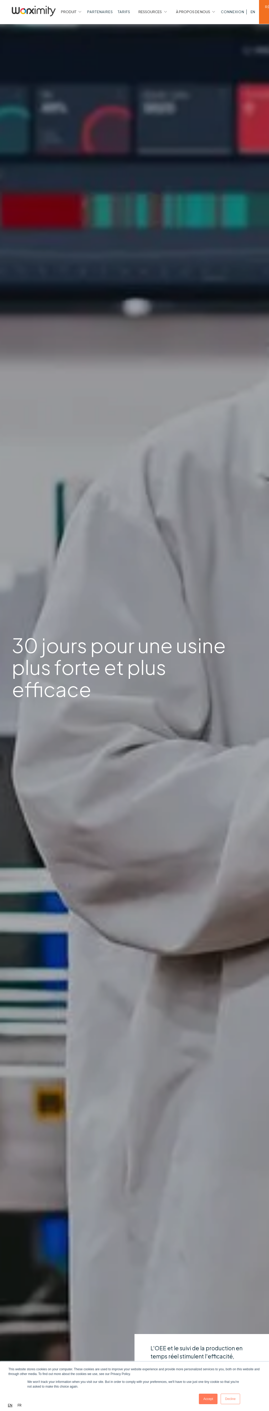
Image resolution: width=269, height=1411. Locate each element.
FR (20, 1405)
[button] (70, 12)
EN (10, 1405)
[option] (19, 1405)
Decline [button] (230, 1399)
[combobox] (10, 1405)
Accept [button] (208, 1399)
